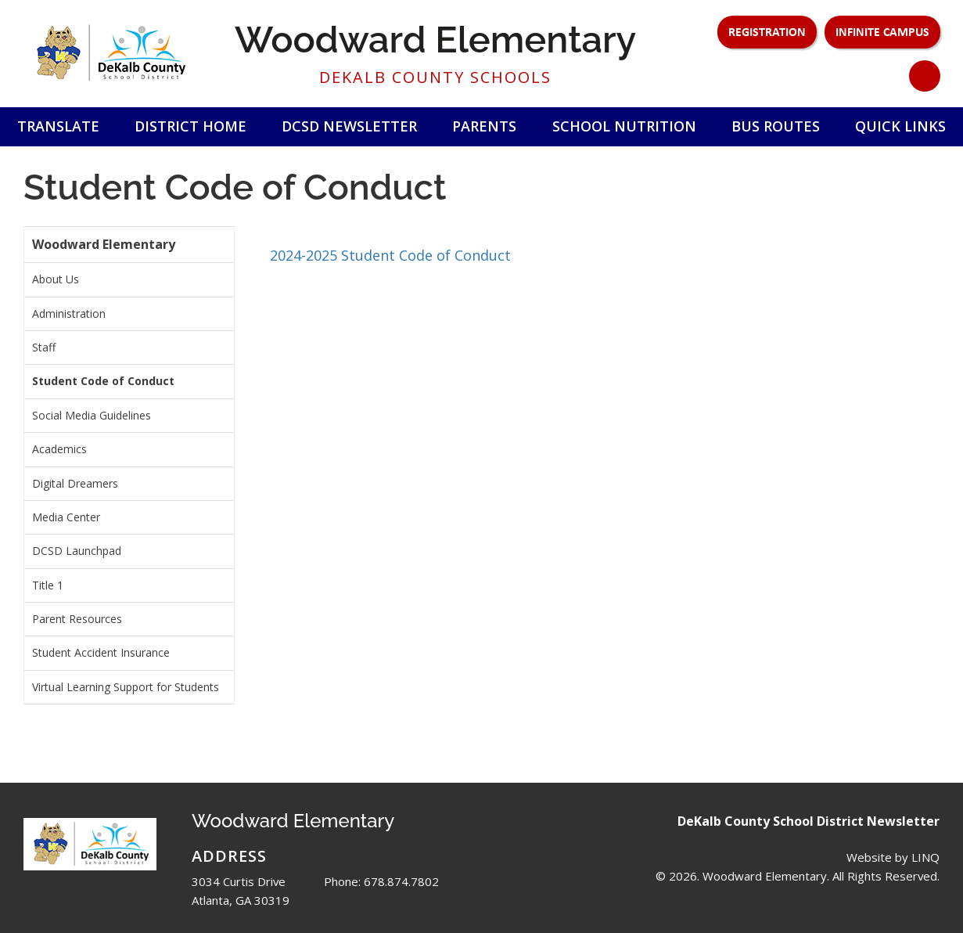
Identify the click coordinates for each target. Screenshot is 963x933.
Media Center (66, 517)
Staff (44, 347)
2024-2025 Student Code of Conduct (390, 255)
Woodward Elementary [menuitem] (103, 244)
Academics (59, 448)
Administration (69, 313)
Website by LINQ (893, 857)
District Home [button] (190, 126)
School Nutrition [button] (624, 126)
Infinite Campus (882, 31)
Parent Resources (77, 618)
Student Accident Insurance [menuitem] (101, 652)
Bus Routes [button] (775, 126)
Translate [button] (58, 126)
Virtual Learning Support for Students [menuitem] (125, 686)
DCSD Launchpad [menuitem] (76, 550)
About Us (55, 279)
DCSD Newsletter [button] (349, 126)
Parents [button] (484, 126)
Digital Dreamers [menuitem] (75, 483)
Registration (767, 31)
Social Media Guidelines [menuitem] (91, 415)
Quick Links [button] (900, 126)
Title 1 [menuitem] (47, 585)
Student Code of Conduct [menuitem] (103, 380)
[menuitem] (129, 279)
